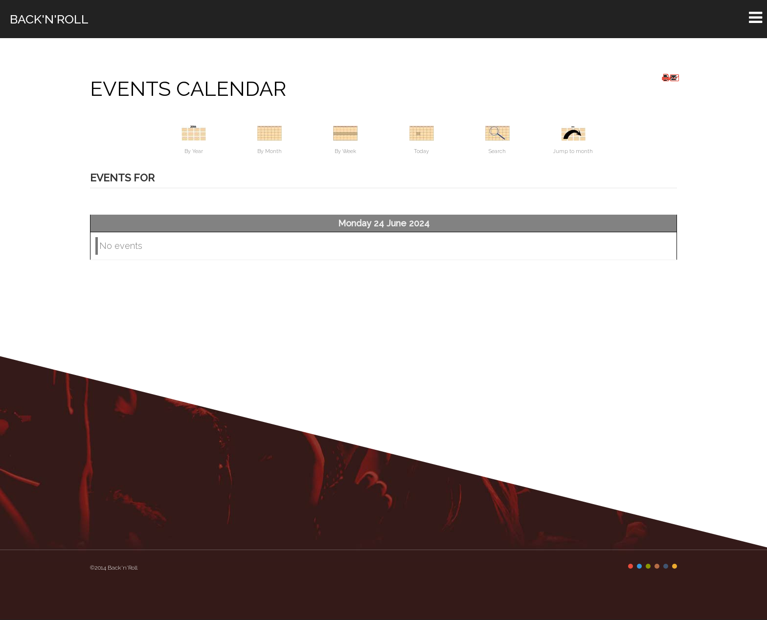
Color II (639, 566)
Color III (648, 566)
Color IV (656, 566)
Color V (665, 566)
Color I (630, 566)
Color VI (674, 566)
